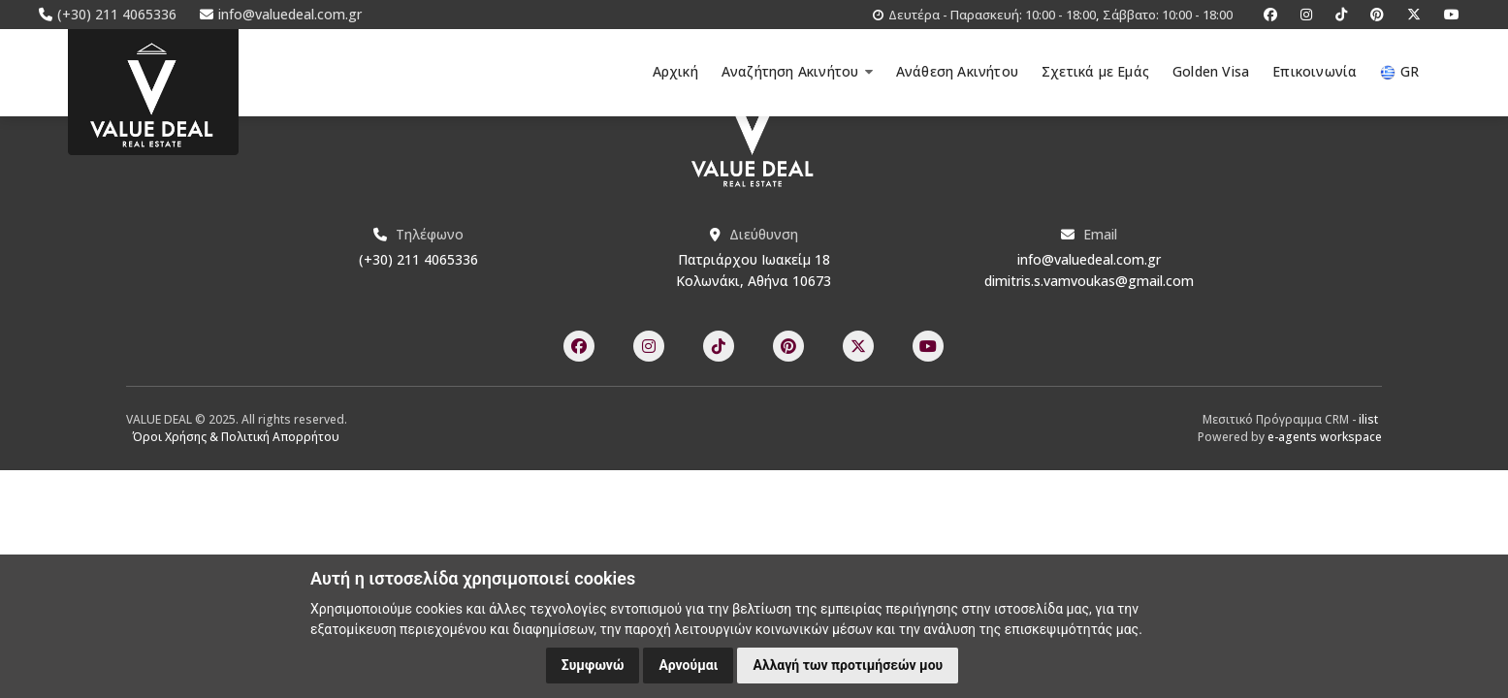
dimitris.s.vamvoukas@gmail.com (1089, 280)
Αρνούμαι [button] (688, 665)
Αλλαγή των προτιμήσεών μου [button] (848, 665)
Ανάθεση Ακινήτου (957, 71)
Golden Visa (1210, 71)
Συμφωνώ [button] (593, 665)
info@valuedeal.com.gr (1089, 259)
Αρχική (675, 71)
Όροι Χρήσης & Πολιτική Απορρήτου (236, 436)
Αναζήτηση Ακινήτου (797, 71)
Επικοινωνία (1314, 71)
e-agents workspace (1324, 436)
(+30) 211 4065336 (418, 259)
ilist (1368, 419)
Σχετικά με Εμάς (1095, 71)
